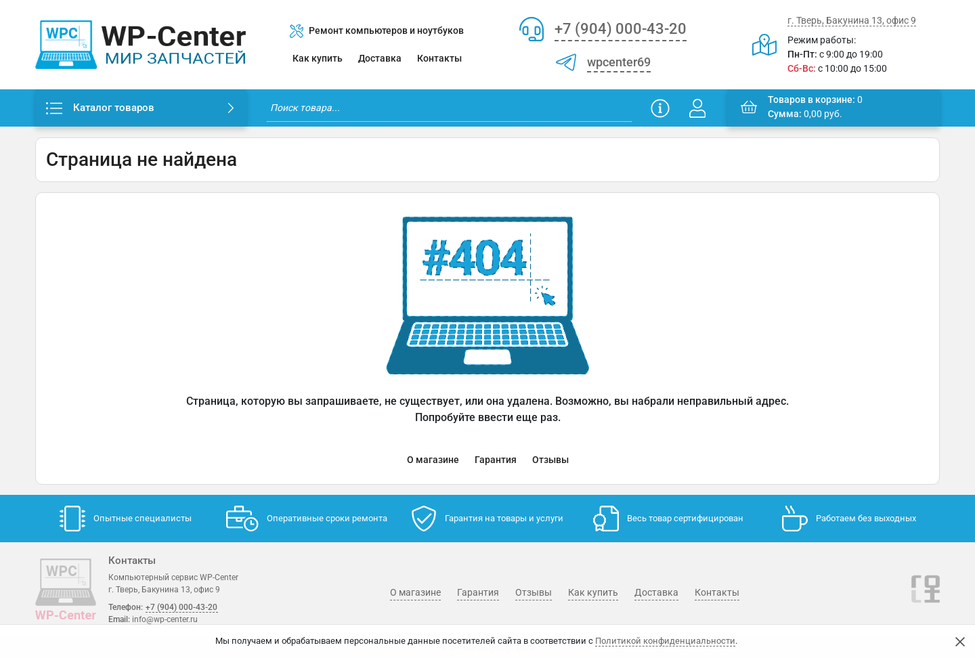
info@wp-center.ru (165, 619)
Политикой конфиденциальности (665, 641)
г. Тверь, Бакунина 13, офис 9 (851, 20)
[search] (449, 108)
